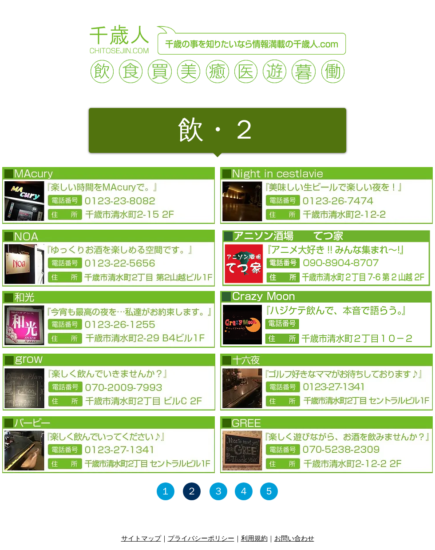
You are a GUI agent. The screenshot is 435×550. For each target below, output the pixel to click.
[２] (192, 491)
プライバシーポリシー (201, 538)
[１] (165, 491)
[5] (269, 491)
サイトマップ (141, 538)
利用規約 (254, 538)
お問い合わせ (294, 538)
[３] (218, 491)
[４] (244, 491)
